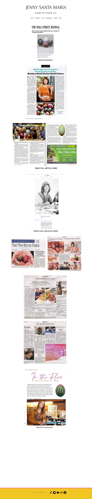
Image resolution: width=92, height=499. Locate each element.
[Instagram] (61, 492)
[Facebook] (65, 492)
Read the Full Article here (44, 427)
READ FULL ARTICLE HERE (46, 168)
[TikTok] (50, 492)
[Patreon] (54, 492)
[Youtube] (57, 492)
